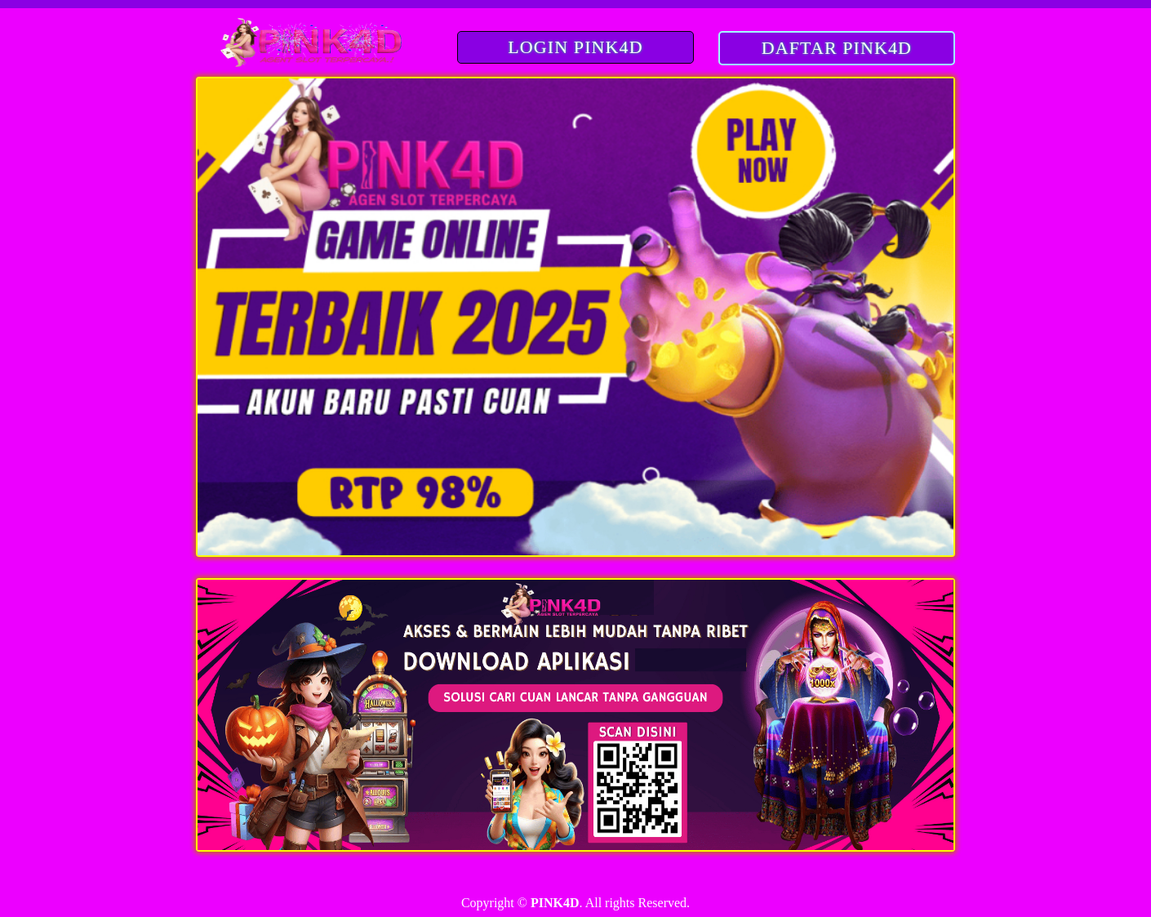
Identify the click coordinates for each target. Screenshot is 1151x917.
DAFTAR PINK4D (837, 48)
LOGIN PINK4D (575, 47)
